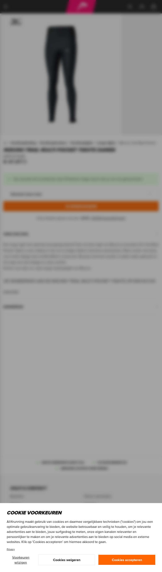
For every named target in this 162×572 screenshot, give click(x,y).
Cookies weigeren (66, 560)
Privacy (11, 549)
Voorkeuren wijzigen (20, 559)
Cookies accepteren (127, 560)
